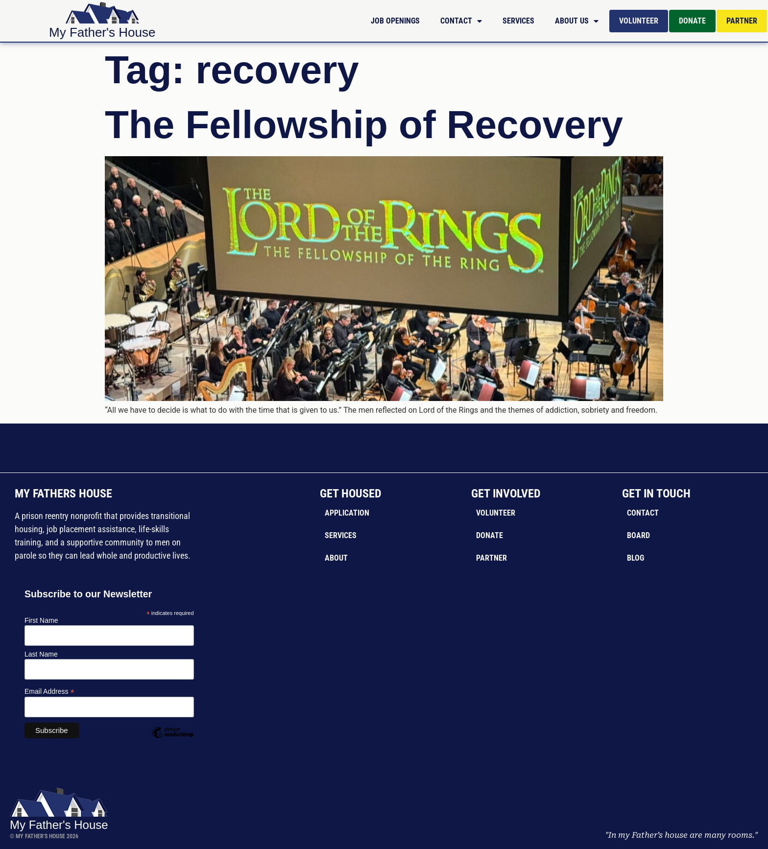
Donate (692, 20)
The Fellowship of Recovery (364, 124)
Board (638, 535)
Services (518, 20)
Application (347, 513)
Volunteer (638, 20)
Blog (635, 558)
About (336, 558)
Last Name (41, 654)
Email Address (49, 691)
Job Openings (395, 20)
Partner (741, 20)
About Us (577, 21)
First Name (41, 620)
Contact (461, 21)
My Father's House (102, 32)
